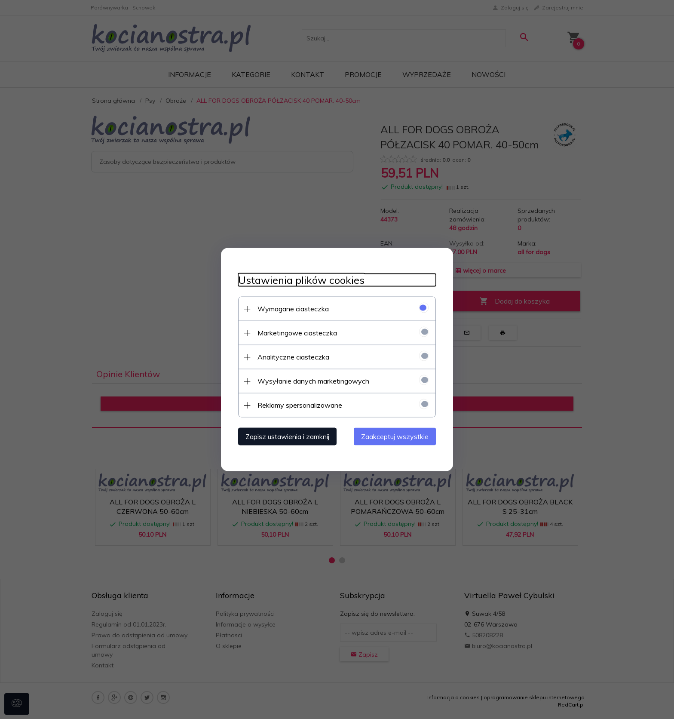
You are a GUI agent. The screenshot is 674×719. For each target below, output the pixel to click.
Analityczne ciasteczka (293, 357)
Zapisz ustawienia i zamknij (287, 436)
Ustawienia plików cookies (301, 280)
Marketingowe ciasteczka (297, 333)
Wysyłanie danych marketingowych (313, 381)
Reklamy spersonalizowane (299, 405)
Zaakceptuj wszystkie (395, 436)
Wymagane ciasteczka (293, 308)
